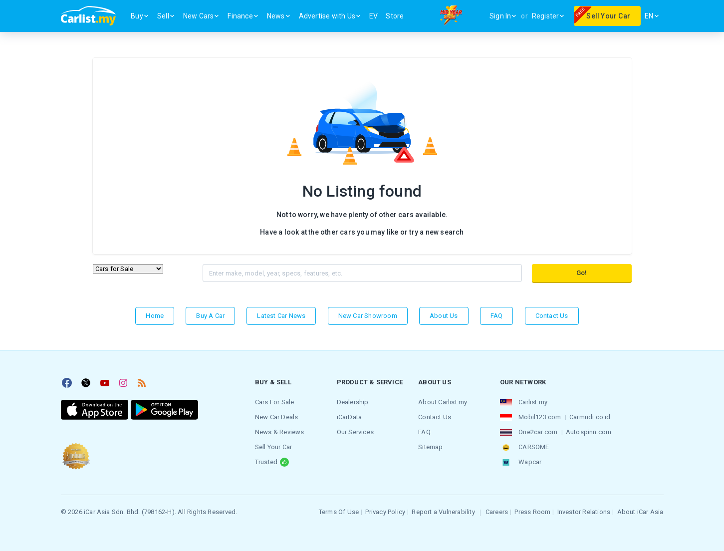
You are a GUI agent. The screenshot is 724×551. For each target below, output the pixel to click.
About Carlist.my (442, 402)
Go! (581, 272)
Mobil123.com (539, 417)
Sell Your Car (273, 447)
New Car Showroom (367, 315)
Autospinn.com (589, 432)
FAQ (496, 315)
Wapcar (529, 462)
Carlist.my (532, 402)
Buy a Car (210, 315)
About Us (444, 315)
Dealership (353, 402)
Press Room (532, 512)
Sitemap (430, 447)
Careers (496, 512)
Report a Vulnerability (443, 512)
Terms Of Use (339, 512)
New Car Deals (276, 417)
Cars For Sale (274, 402)
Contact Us (551, 315)
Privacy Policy (385, 512)
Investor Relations (584, 512)
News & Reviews (279, 432)
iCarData (349, 417)
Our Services (355, 432)
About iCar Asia (640, 512)
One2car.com (537, 432)
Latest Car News (281, 315)
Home (155, 315)
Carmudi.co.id (590, 417)
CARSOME (533, 447)
